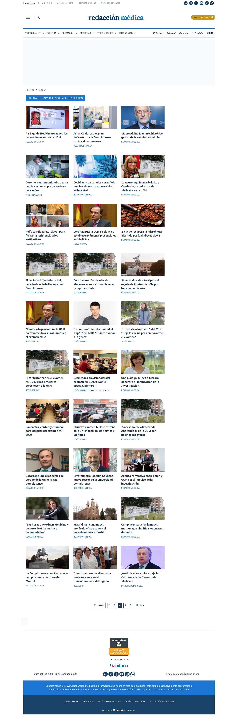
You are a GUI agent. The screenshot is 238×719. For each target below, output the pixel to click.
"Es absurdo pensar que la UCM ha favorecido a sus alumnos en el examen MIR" (47, 337)
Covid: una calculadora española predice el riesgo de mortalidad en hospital (93, 187)
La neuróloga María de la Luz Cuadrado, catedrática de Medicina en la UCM (141, 187)
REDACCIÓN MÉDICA (36, 142)
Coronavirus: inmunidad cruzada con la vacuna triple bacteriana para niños (45, 187)
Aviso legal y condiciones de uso (182, 682)
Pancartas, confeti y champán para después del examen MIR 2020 (46, 436)
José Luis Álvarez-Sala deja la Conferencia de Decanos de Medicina (140, 585)
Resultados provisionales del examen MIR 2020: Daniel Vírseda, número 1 (92, 386)
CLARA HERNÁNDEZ (35, 544)
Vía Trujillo (47, 2)
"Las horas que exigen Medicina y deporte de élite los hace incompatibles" (47, 535)
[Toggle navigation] (28, 17)
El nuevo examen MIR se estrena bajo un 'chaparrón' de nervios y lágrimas (94, 436)
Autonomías (127, 33)
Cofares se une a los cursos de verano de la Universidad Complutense (46, 486)
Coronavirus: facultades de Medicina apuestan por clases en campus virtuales (93, 287)
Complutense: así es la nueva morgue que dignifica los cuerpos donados (141, 535)
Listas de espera (65, 2)
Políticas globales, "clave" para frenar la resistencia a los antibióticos (47, 237)
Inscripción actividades (168, 710)
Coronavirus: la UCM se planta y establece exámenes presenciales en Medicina (94, 237)
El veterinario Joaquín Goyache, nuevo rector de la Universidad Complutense (94, 486)
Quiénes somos (65, 710)
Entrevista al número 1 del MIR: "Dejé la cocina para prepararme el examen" (142, 337)
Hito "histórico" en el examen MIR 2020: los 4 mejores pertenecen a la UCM (46, 386)
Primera (97, 613)
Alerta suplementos (110, 2)
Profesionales (34, 33)
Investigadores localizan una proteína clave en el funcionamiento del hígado (92, 585)
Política (53, 33)
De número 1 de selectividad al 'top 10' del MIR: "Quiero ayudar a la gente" (94, 337)
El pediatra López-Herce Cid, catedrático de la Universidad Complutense (46, 287)
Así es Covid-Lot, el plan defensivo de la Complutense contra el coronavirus (93, 138)
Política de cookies (137, 710)
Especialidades (107, 33)
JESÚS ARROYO (80, 246)
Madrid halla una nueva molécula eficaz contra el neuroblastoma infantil (90, 535)
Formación (70, 33)
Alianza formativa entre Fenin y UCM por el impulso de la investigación (142, 486)
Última (142, 613)
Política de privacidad (108, 710)
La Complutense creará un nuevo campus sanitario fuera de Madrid (46, 585)
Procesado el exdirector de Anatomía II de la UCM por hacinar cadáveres (139, 436)
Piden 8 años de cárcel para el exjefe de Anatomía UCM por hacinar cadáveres (141, 287)
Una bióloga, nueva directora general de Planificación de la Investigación (141, 386)
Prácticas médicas (87, 2)
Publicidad (84, 710)
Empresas (87, 33)
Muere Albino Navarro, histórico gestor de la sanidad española (141, 138)
